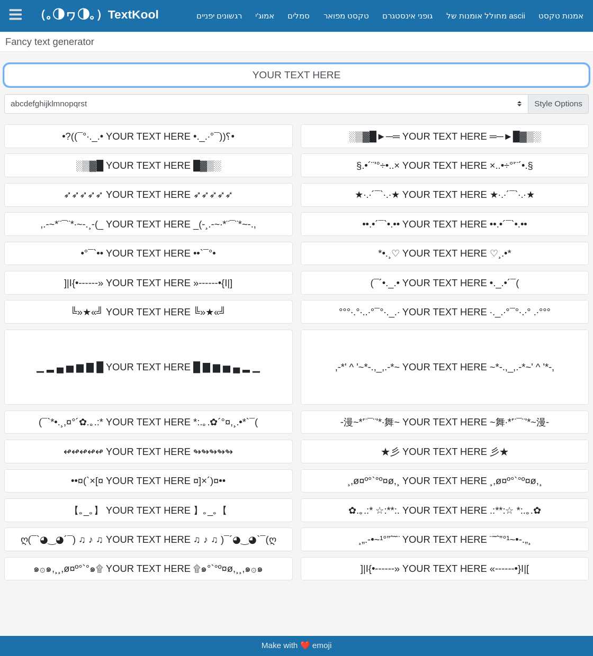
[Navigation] (15, 14)
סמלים (298, 15)
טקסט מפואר (346, 15)
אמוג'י (264, 15)
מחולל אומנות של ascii (485, 15)
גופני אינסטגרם (407, 15)
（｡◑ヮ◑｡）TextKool (96, 14)
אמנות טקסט (560, 15)
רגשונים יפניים (219, 15)
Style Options (558, 103)
